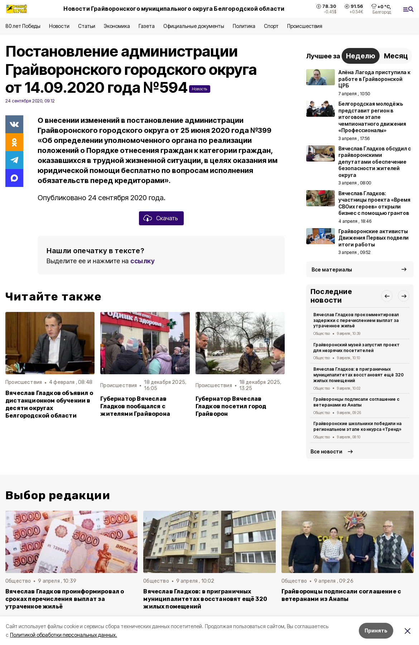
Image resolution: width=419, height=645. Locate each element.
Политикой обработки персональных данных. (63, 635)
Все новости (326, 451)
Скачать (167, 218)
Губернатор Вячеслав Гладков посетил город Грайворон (231, 406)
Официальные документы (193, 26)
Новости (59, 26)
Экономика (117, 26)
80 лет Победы (22, 26)
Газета (147, 26)
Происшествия (304, 26)
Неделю (360, 56)
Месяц (396, 56)
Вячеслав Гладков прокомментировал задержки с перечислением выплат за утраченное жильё (356, 320)
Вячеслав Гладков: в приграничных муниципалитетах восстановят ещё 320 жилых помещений (358, 374)
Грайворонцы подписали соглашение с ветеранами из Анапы (356, 402)
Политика (244, 26)
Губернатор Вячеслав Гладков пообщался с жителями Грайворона (135, 406)
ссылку (142, 261)
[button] (386, 296)
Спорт (271, 26)
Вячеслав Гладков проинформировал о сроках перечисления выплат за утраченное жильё (64, 599)
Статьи (86, 26)
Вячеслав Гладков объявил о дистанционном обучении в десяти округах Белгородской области (49, 404)
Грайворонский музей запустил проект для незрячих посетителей (356, 347)
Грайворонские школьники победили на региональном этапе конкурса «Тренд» (357, 426)
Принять (376, 630)
